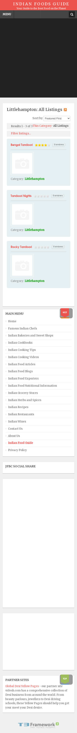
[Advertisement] (38, 59)
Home (12, 321)
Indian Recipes (18, 407)
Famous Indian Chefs (22, 328)
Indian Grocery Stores (23, 393)
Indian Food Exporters (23, 378)
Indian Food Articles (21, 364)
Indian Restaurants (21, 414)
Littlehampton (34, 179)
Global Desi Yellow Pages (22, 686)
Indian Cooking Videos (23, 357)
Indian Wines (17, 421)
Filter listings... (21, 133)
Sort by (37, 118)
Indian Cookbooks (20, 342)
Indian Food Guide (20, 443)
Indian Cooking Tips (22, 350)
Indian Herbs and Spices (24, 400)
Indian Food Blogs (20, 371)
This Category (42, 126)
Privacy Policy (17, 450)
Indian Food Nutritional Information (32, 385)
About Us (14, 436)
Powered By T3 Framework (38, 725)
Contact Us (15, 428)
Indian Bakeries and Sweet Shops (30, 335)
